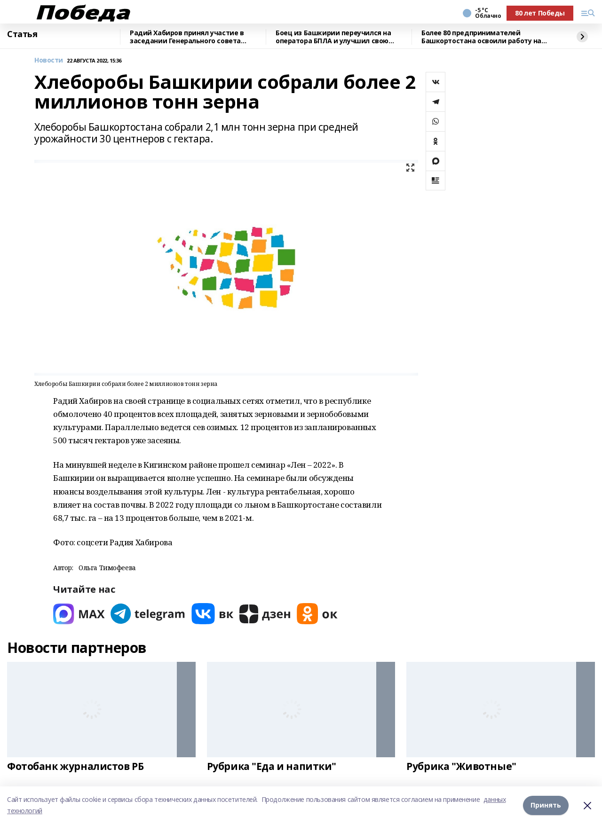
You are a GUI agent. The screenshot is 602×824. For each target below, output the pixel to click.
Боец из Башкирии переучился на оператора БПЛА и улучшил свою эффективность (333, 37)
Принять (546, 804)
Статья (22, 34)
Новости (48, 60)
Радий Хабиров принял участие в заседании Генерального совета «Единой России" (187, 37)
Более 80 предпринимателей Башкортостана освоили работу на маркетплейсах (481, 37)
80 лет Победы (540, 12)
